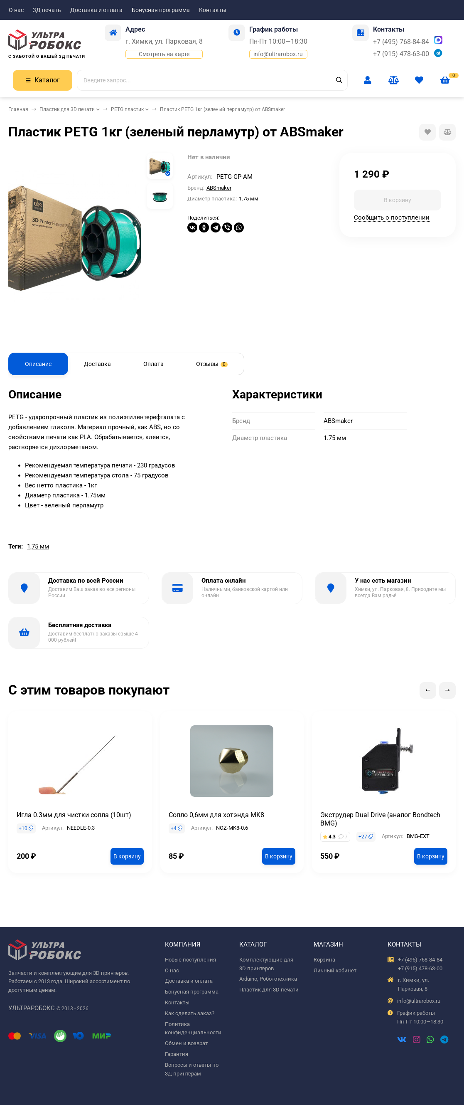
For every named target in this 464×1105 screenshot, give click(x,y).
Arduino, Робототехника (268, 979)
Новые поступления (190, 960)
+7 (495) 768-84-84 (401, 42)
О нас (16, 10)
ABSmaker (218, 188)
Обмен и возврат (186, 1043)
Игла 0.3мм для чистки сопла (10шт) (74, 815)
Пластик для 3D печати (67, 109)
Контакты (212, 10)
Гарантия (176, 1054)
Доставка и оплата (96, 10)
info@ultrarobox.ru (278, 54)
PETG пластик (127, 109)
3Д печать (47, 10)
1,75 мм (38, 546)
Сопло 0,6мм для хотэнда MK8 (216, 815)
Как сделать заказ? (189, 1013)
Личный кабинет (335, 970)
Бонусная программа (161, 10)
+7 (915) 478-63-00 (401, 54)
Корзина (324, 960)
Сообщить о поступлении (392, 217)
